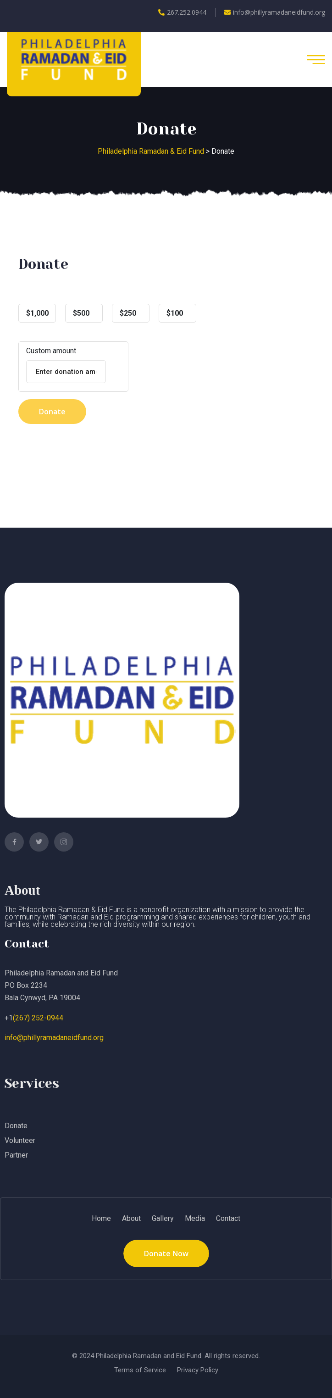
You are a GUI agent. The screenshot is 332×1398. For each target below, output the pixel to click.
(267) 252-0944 (38, 1018)
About (131, 1218)
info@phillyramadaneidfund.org (274, 12)
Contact (228, 1218)
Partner (16, 1155)
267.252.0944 (182, 12)
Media (195, 1218)
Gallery (163, 1218)
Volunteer (20, 1140)
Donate (52, 412)
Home (101, 1218)
